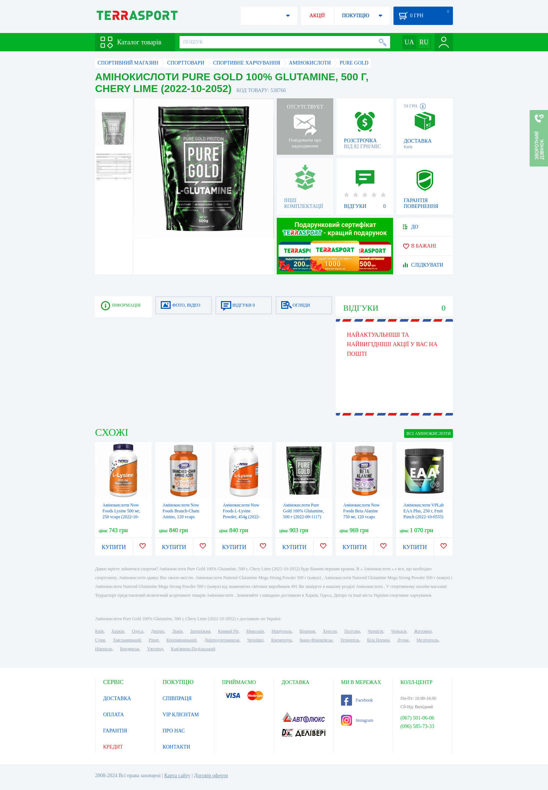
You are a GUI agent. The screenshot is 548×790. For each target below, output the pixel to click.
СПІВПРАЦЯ (177, 698)
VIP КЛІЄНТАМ (181, 714)
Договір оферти (211, 775)
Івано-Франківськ (316, 640)
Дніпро (157, 631)
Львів (177, 631)
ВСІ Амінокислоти (428, 433)
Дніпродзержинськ (221, 640)
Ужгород (155, 648)
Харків (117, 631)
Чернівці (255, 640)
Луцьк (403, 640)
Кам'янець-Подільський (193, 648)
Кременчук (281, 640)
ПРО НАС (174, 731)
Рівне (154, 640)
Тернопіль (349, 640)
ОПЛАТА (113, 714)
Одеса (137, 631)
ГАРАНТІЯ (115, 731)
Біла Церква (378, 640)
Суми (100, 640)
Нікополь (103, 648)
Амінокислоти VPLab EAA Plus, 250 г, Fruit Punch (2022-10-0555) (423, 510)
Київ (99, 631)
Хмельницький (127, 640)
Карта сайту (177, 775)
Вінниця (307, 631)
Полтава (352, 631)
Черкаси (398, 631)
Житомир (423, 631)
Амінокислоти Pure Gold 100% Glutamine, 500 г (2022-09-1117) (303, 510)
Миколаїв (255, 631)
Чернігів (375, 631)
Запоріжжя (200, 631)
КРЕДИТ (113, 747)
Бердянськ (129, 648)
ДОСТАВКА (117, 698)
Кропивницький (181, 640)
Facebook (357, 700)
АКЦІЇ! (317, 15)
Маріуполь (282, 631)
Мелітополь (428, 640)
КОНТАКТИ (176, 747)
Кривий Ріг (228, 631)
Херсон (330, 631)
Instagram (357, 720)
